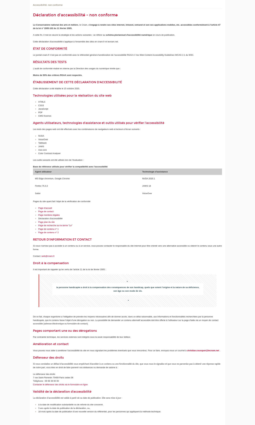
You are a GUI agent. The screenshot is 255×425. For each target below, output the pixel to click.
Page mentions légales (49, 215)
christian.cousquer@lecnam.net (203, 350)
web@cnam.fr (47, 256)
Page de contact (46, 211)
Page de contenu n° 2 (48, 232)
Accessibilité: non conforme (48, 5)
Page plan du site (46, 222)
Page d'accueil (45, 208)
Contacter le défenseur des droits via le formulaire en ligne (60, 384)
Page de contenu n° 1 (48, 229)
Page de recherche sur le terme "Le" (55, 225)
